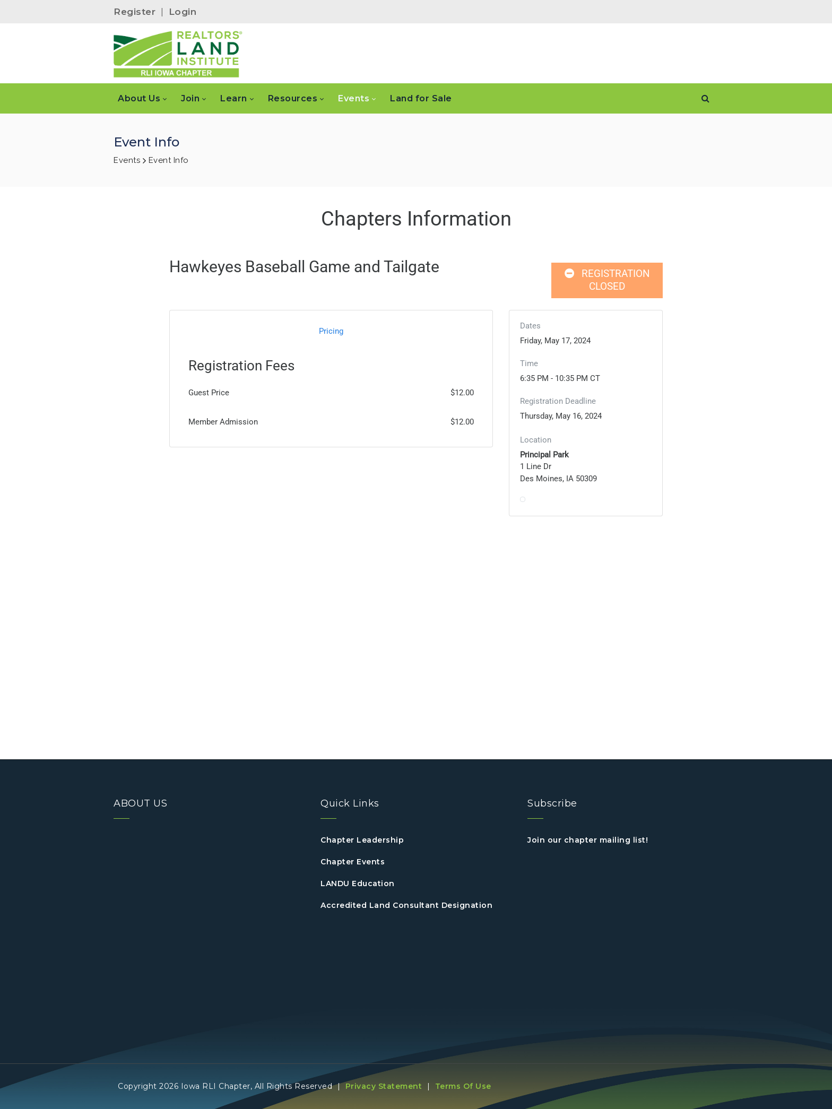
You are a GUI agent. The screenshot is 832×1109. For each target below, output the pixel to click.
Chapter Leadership (362, 840)
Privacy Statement (383, 1086)
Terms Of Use (463, 1086)
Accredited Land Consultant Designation (406, 905)
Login (183, 11)
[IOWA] (178, 53)
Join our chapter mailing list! (587, 840)
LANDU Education (357, 883)
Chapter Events (352, 862)
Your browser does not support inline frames (416, 468)
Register (134, 11)
